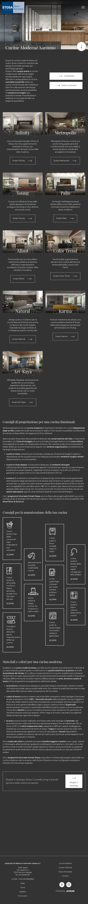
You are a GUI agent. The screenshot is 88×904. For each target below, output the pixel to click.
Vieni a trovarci (66, 85)
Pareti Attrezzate (65, 872)
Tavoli (22, 888)
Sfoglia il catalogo (73, 781)
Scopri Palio (65, 218)
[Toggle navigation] (83, 7)
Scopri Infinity (22, 161)
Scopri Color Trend (65, 276)
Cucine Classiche (65, 868)
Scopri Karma (65, 337)
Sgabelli (23, 892)
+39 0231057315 (24, 875)
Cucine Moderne (65, 864)
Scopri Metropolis (65, 161)
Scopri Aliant (22, 279)
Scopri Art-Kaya (23, 402)
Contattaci (66, 76)
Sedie (23, 884)
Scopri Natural (22, 339)
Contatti (65, 877)
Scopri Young (23, 218)
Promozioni (22, 896)
